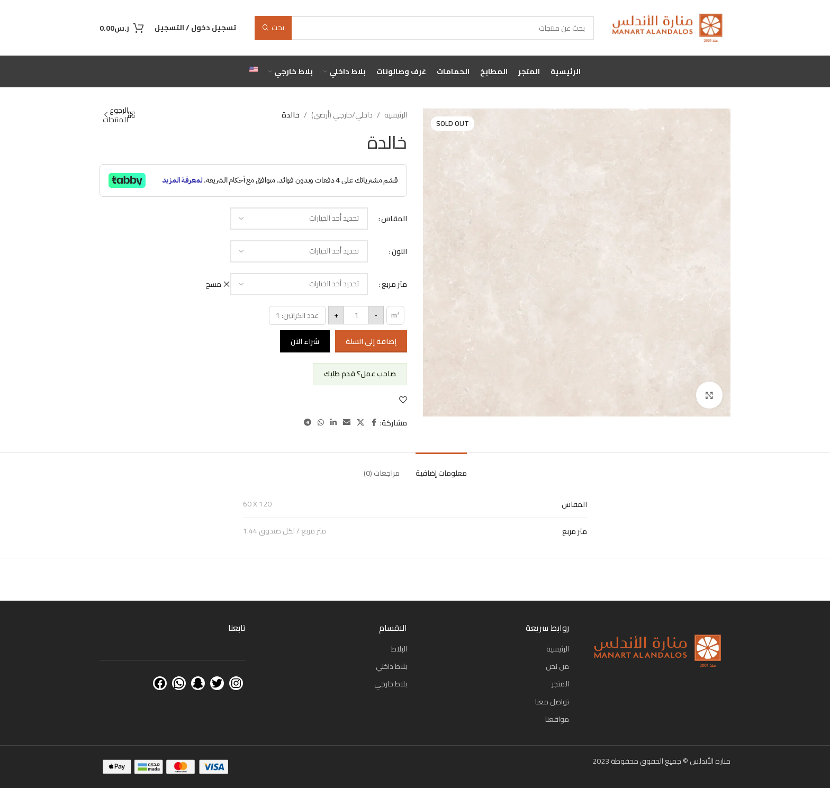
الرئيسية (395, 115)
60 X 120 (257, 504)
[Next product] (106, 114)
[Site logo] (667, 27)
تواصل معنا (552, 702)
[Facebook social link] (373, 422)
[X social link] (360, 422)
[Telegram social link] (307, 422)
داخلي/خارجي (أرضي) (342, 115)
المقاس (394, 218)
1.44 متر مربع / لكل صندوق (284, 531)
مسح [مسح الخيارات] (213, 284)
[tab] (441, 468)
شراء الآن (305, 341)
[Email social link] (347, 422)
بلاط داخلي (391, 666)
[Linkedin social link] (333, 422)
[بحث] (424, 28)
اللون (399, 251)
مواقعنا (557, 719)
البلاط (399, 649)
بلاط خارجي (390, 684)
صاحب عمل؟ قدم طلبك (360, 374)
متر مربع (394, 284)
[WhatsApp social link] (320, 422)
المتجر (560, 684)
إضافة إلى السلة (371, 341)
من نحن (557, 666)
